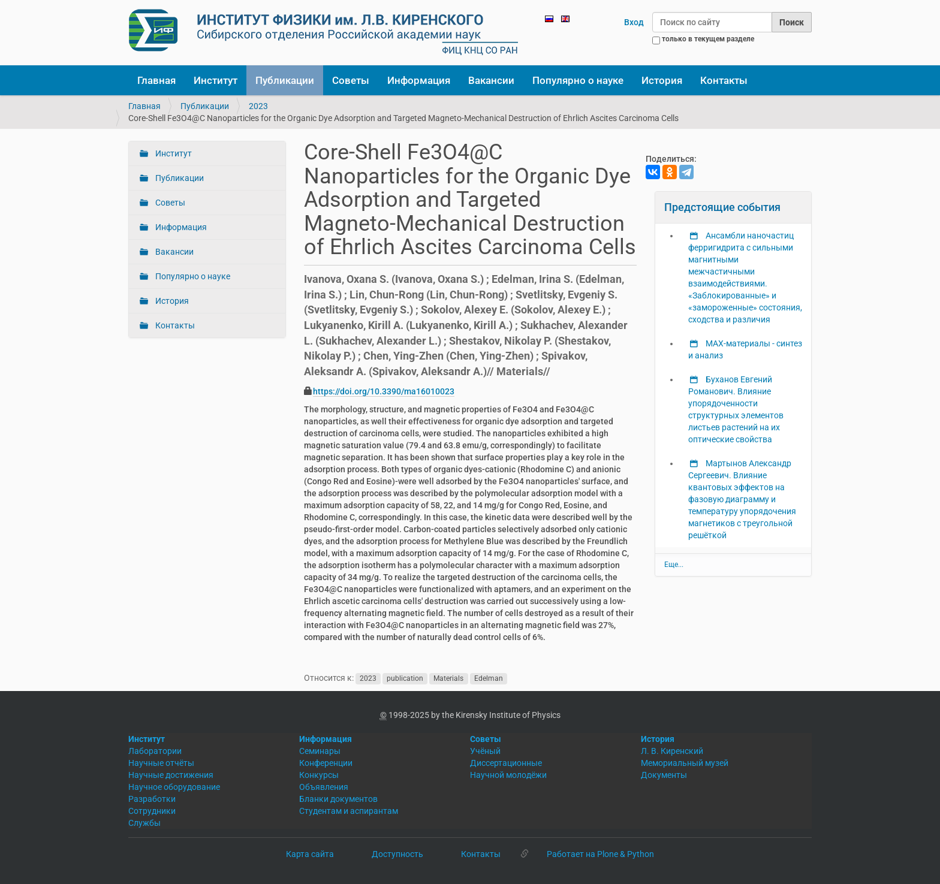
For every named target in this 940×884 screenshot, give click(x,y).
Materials (448, 678)
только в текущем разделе (708, 39)
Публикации (284, 80)
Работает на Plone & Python (600, 854)
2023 (258, 106)
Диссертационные (506, 763)
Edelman (488, 678)
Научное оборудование (174, 787)
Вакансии (491, 80)
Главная (156, 80)
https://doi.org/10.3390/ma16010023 (383, 391)
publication (405, 678)
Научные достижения (170, 775)
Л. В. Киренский (672, 751)
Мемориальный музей (684, 763)
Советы (350, 80)
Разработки (152, 799)
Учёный (485, 751)
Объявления (323, 787)
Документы (664, 775)
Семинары (320, 751)
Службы (144, 823)
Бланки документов (338, 799)
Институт (215, 80)
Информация (418, 80)
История (661, 80)
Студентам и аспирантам (348, 811)
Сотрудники (152, 811)
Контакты (724, 80)
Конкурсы (319, 775)
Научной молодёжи (508, 775)
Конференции (325, 763)
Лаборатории (155, 751)
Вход (634, 22)
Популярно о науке (577, 80)
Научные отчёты (161, 763)
